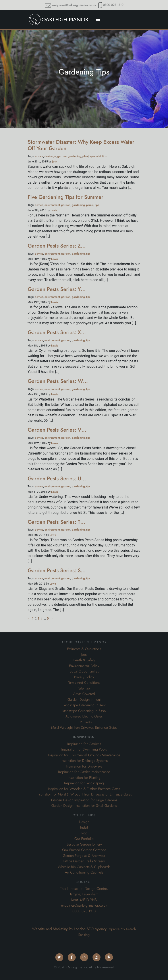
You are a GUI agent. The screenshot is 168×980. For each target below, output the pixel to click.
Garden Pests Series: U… (57, 478)
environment (52, 205)
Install (84, 827)
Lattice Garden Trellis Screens (84, 861)
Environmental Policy (84, 665)
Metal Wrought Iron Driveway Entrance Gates (84, 727)
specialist (95, 156)
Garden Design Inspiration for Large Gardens (84, 800)
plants (89, 205)
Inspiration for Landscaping (84, 783)
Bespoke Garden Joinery (84, 844)
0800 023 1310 (113, 5)
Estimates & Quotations (84, 649)
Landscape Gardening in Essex (84, 710)
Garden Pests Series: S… (57, 570)
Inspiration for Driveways (84, 766)
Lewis (53, 210)
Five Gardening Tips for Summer (65, 197)
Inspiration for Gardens (84, 744)
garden (62, 156)
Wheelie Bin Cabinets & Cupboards (84, 866)
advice (39, 156)
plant (85, 156)
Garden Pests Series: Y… (57, 289)
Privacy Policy (84, 677)
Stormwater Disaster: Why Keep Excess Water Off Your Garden (81, 145)
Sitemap (84, 688)
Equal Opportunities (84, 671)
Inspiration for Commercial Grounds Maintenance (84, 755)
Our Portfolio (84, 838)
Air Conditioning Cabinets (84, 872)
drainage (50, 156)
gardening (74, 156)
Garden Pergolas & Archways (84, 855)
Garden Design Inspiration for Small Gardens (84, 805)
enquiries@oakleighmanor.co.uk (74, 5)
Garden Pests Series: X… (57, 332)
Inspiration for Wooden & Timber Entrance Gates (84, 788)
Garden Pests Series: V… (57, 429)
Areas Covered (84, 693)
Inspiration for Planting (84, 777)
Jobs (84, 654)
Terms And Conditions (84, 682)
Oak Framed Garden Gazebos (84, 850)
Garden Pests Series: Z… (57, 245)
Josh (54, 161)
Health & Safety (84, 660)
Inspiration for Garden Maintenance (84, 771)
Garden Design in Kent (84, 699)
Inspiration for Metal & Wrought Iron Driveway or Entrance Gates (84, 794)
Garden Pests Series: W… (58, 381)
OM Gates (84, 722)
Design (84, 822)
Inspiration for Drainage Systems (84, 760)
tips (104, 156)
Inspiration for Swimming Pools (84, 749)
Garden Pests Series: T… (56, 521)
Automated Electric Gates (84, 716)
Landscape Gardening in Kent (84, 705)
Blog (84, 833)
